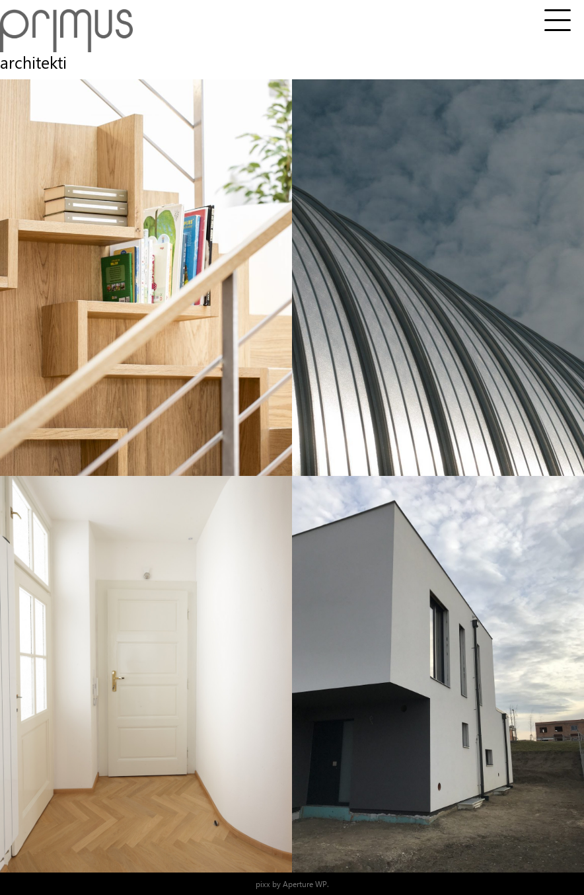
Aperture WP (305, 883)
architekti (33, 62)
